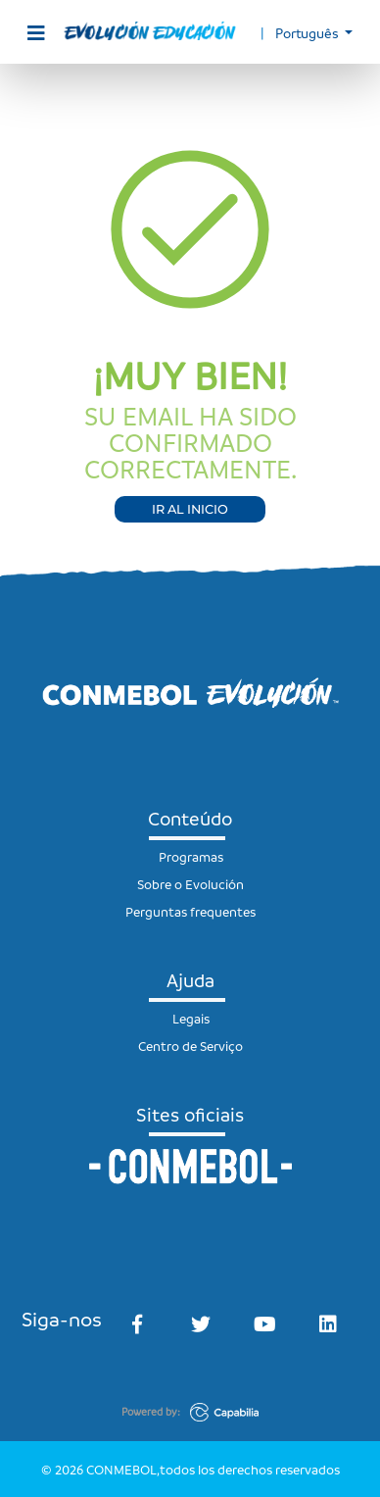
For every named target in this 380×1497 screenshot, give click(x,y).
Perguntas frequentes (190, 911)
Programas (191, 856)
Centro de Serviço (190, 1045)
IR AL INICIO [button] (190, 509)
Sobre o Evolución (190, 883)
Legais (191, 1018)
